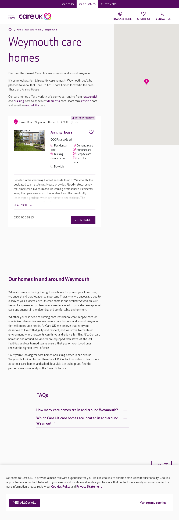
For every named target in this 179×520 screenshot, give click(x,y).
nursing (19, 101)
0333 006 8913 (24, 217)
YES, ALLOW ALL (25, 503)
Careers (68, 4)
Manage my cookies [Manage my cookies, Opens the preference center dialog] (152, 503)
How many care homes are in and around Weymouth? (81, 410)
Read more (21, 205)
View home (83, 220)
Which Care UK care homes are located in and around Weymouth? (81, 420)
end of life (32, 105)
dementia (53, 101)
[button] (146, 82)
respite (86, 101)
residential (90, 97)
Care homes (87, 4)
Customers (109, 4)
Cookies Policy (60, 486)
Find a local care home (29, 29)
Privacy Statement (89, 486)
